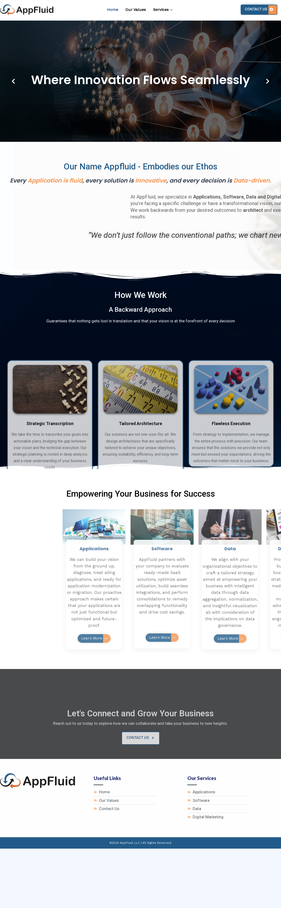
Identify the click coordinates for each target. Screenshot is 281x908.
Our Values (135, 9)
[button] (13, 81)
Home (112, 9)
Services (163, 9)
